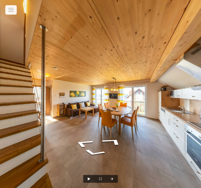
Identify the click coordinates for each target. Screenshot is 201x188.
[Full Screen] (100, 179)
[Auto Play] (89, 179)
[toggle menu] (11, 10)
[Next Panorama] (112, 179)
